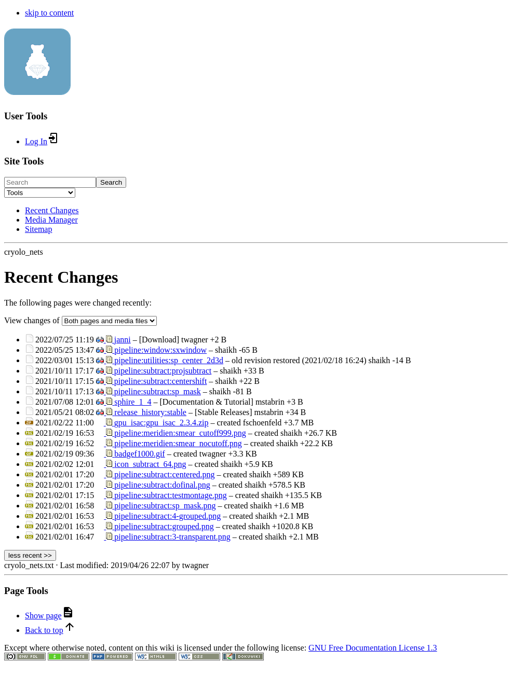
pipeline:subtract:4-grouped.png (167, 516)
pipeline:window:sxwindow (160, 350)
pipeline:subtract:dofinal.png (162, 484)
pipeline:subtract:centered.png (164, 474)
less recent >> (30, 555)
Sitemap (38, 229)
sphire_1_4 (132, 401)
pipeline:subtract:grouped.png (164, 526)
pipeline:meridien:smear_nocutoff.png (177, 443)
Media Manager (51, 219)
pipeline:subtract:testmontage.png (170, 495)
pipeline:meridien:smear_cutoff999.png (180, 433)
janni (122, 339)
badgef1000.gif (139, 453)
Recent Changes (52, 210)
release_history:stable (150, 412)
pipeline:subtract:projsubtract (163, 370)
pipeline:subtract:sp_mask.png (164, 505)
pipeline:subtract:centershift (160, 381)
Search (111, 182)
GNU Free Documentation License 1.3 (372, 647)
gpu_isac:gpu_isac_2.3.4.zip (161, 422)
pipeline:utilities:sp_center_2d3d (168, 360)
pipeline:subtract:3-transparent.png (172, 536)
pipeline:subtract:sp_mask (157, 391)
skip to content (49, 12)
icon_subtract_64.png (150, 464)
